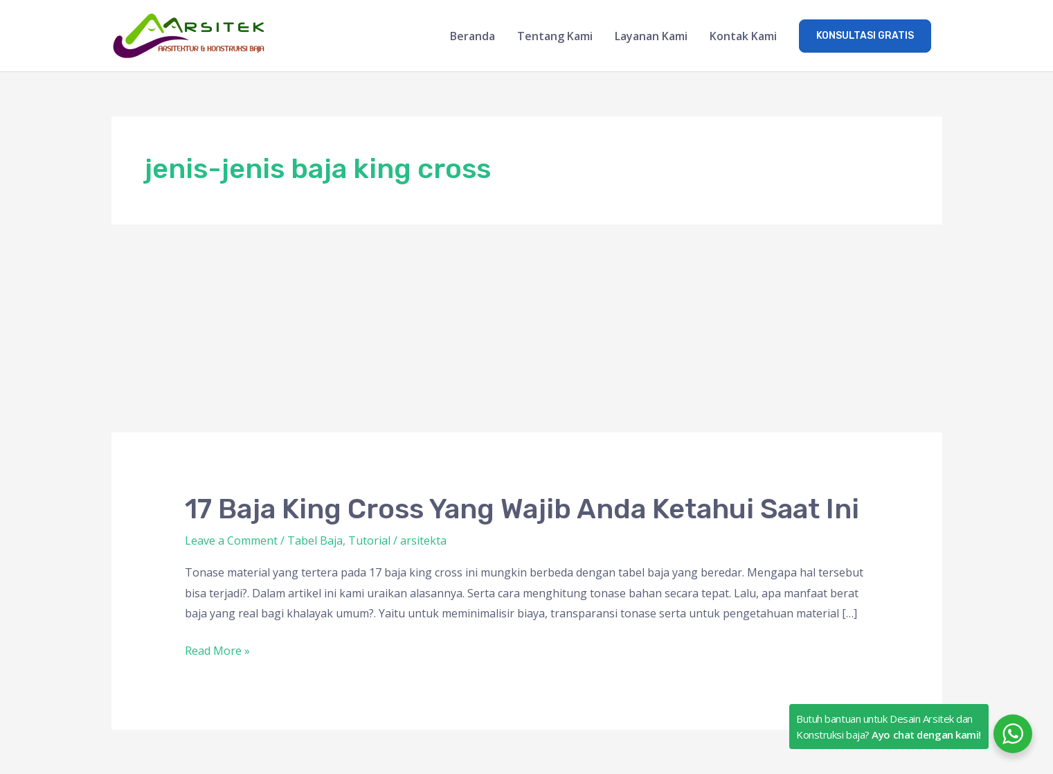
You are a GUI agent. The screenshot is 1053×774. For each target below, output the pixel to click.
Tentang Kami (555, 36)
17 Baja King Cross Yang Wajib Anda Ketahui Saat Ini (522, 509)
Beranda (472, 36)
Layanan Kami (651, 36)
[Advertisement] (526, 328)
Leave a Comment (231, 540)
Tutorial (369, 540)
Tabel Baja (315, 540)
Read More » (217, 651)
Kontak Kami (743, 36)
